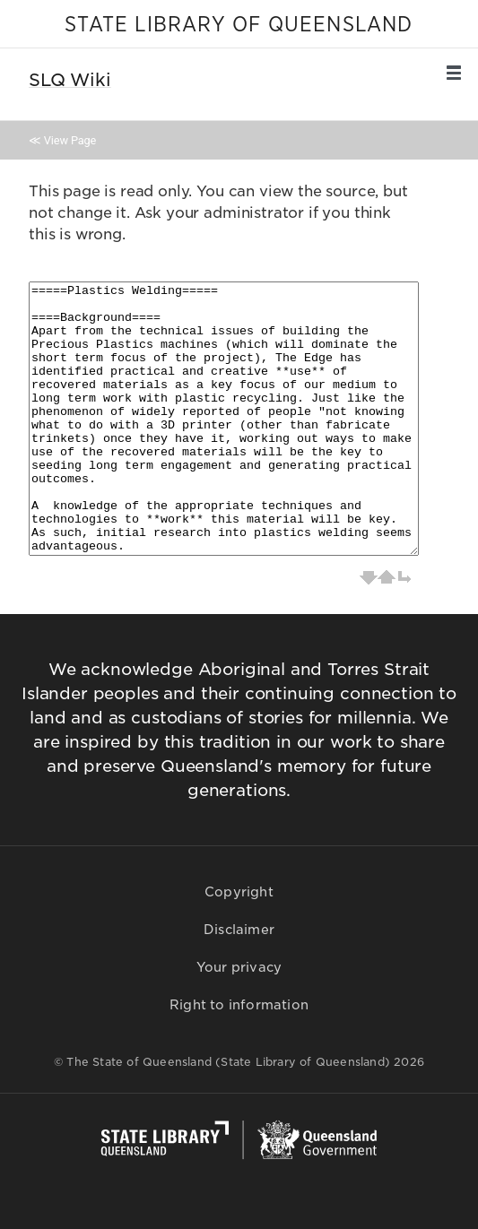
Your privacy (239, 967)
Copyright (239, 892)
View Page (70, 140)
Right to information (239, 1005)
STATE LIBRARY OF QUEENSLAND (239, 25)
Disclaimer (239, 929)
